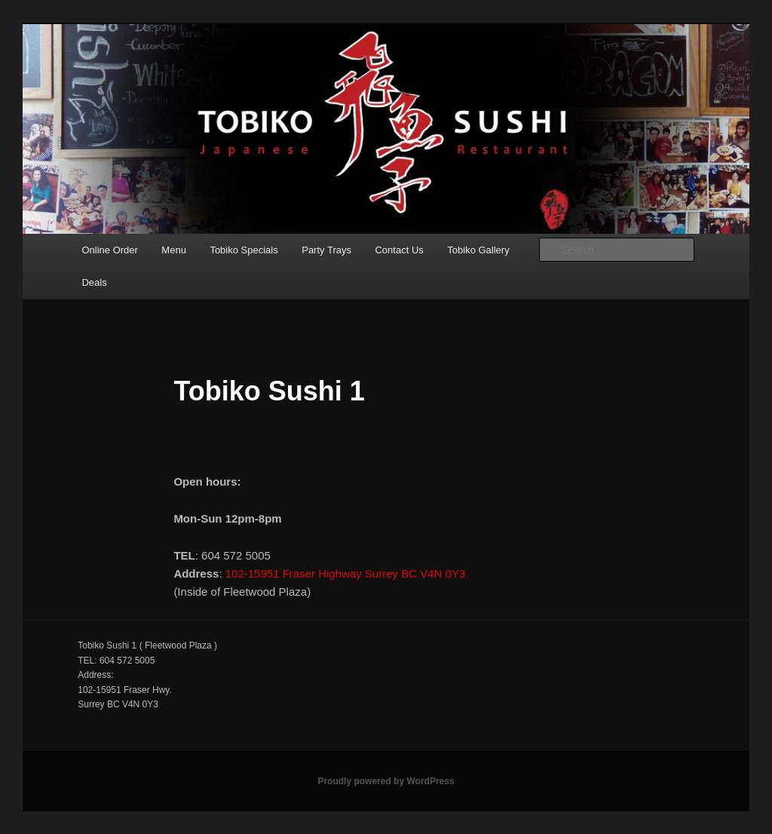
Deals (93, 282)
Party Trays (326, 250)
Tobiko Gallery (478, 250)
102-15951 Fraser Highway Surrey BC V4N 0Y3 (345, 573)
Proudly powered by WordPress (385, 781)
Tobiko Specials (243, 250)
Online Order (109, 250)
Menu (173, 250)
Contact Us (399, 250)
